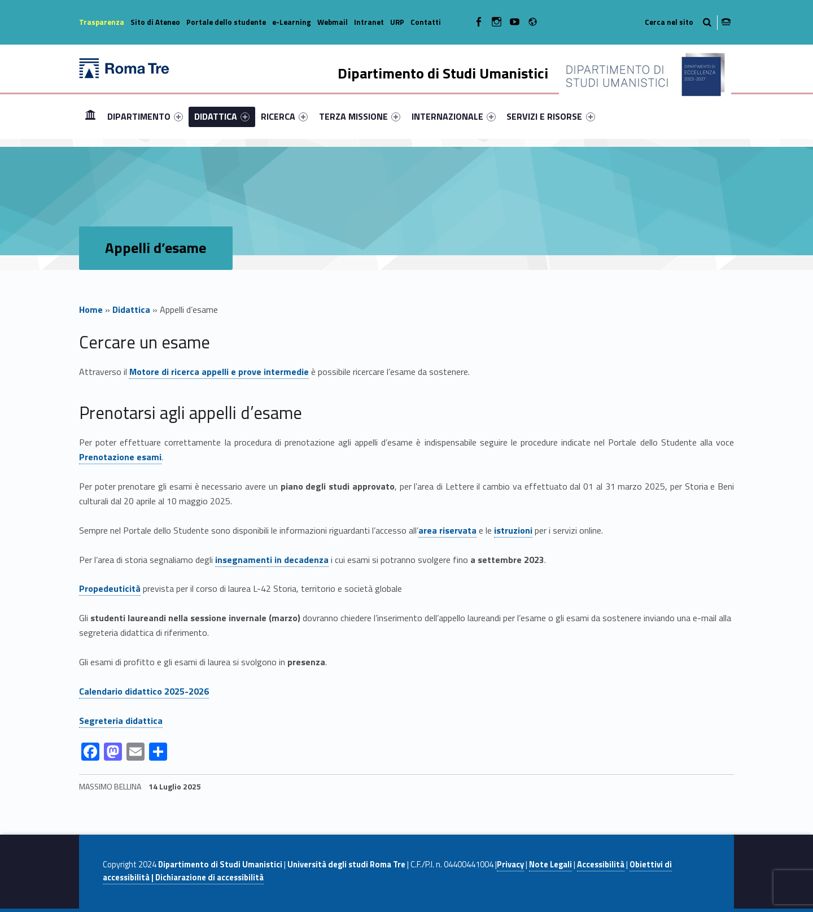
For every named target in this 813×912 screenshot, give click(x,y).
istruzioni (513, 530)
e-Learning (291, 22)
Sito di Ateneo (155, 22)
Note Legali (550, 864)
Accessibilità (600, 864)
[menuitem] (90, 116)
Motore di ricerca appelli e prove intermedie (219, 371)
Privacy (510, 864)
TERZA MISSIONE (359, 116)
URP (397, 22)
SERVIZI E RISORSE (550, 116)
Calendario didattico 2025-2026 (144, 691)
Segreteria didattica (121, 720)
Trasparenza (101, 22)
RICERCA (284, 116)
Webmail (332, 22)
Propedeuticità (110, 588)
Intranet (369, 22)
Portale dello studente (226, 22)
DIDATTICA (222, 116)
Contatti (425, 22)
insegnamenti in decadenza (272, 559)
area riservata (447, 530)
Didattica (131, 309)
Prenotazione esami (120, 457)
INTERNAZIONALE (454, 116)
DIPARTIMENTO (145, 116)
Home (90, 116)
